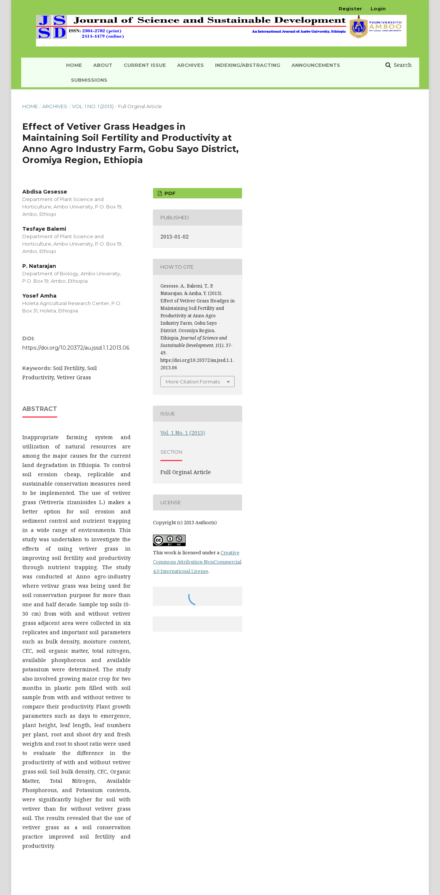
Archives (190, 65)
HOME (74, 65)
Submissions (89, 80)
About (103, 65)
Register (350, 9)
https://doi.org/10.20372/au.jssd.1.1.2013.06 (75, 347)
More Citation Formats (193, 382)
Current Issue (145, 65)
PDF (169, 193)
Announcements (315, 65)
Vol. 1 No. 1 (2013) (93, 106)
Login (378, 9)
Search (402, 64)
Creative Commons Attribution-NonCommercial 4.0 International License (197, 561)
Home (30, 106)
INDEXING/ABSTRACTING (247, 65)
